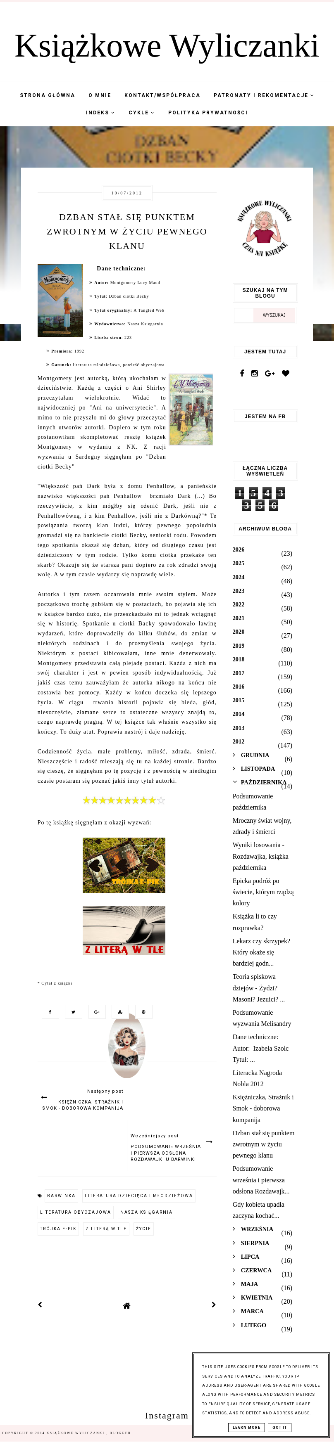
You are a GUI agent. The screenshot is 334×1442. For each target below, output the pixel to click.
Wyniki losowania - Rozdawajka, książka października (261, 856)
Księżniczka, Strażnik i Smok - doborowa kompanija (263, 1108)
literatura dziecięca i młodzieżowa (139, 1195)
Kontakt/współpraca (162, 95)
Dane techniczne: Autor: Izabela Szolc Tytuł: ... (261, 1048)
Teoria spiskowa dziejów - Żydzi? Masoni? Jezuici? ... (259, 987)
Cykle (142, 113)
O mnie (99, 95)
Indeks (100, 113)
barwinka (61, 1195)
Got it (279, 1427)
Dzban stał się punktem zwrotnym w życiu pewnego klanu (264, 1144)
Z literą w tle (106, 1229)
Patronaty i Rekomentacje (264, 95)
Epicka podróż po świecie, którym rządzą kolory (263, 892)
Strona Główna (47, 95)
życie (143, 1229)
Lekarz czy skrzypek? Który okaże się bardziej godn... (261, 952)
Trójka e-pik (58, 1229)
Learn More (246, 1427)
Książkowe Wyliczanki (167, 45)
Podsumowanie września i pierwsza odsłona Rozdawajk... (261, 1179)
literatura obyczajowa (75, 1212)
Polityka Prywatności (208, 113)
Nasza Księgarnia (146, 1212)
